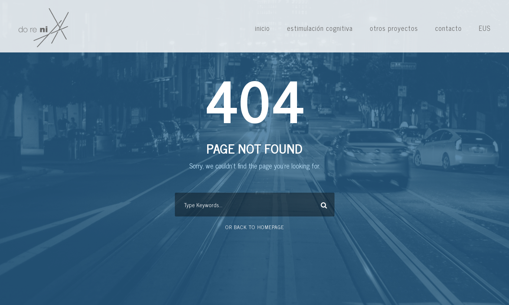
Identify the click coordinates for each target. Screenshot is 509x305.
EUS (484, 27)
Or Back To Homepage (254, 226)
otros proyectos (394, 27)
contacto (448, 27)
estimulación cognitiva (320, 27)
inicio (262, 27)
